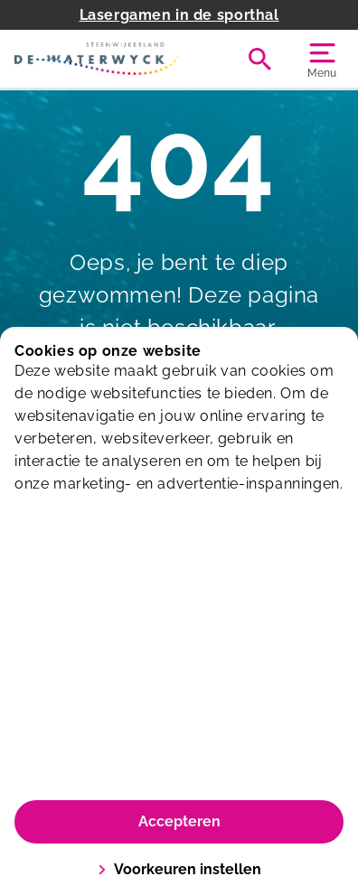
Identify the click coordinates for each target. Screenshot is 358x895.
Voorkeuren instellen (179, 869)
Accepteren (179, 821)
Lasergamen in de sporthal (179, 14)
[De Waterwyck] (96, 59)
